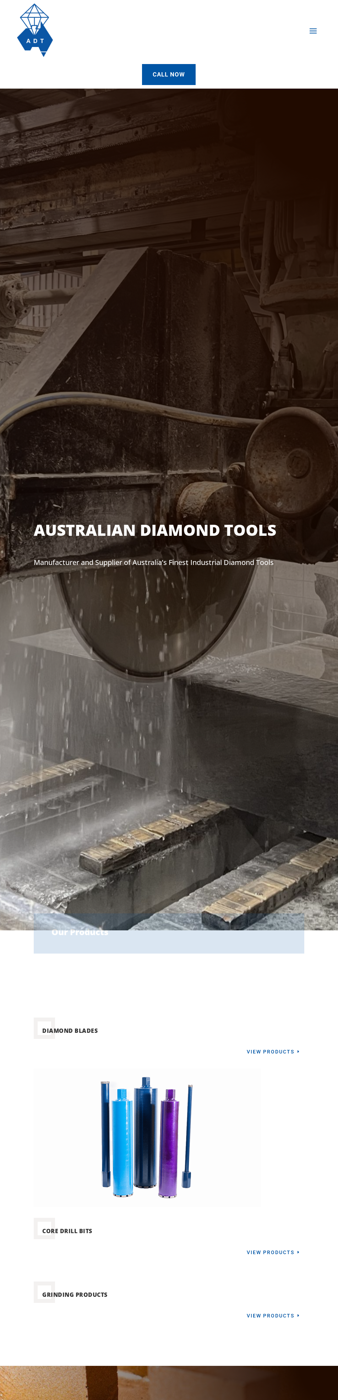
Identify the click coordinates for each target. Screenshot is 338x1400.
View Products (270, 1052)
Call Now (169, 74)
